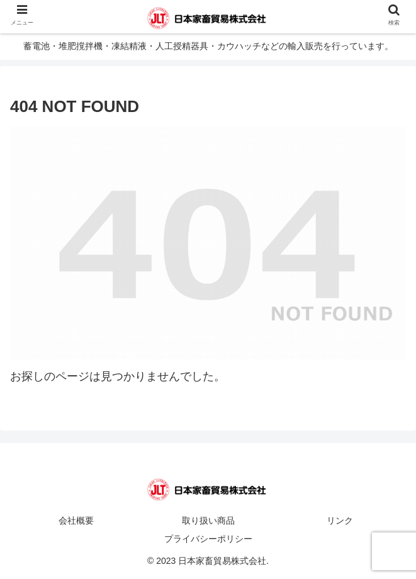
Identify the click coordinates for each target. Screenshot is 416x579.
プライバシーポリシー (208, 539)
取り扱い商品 (208, 520)
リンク (340, 520)
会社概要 (76, 520)
